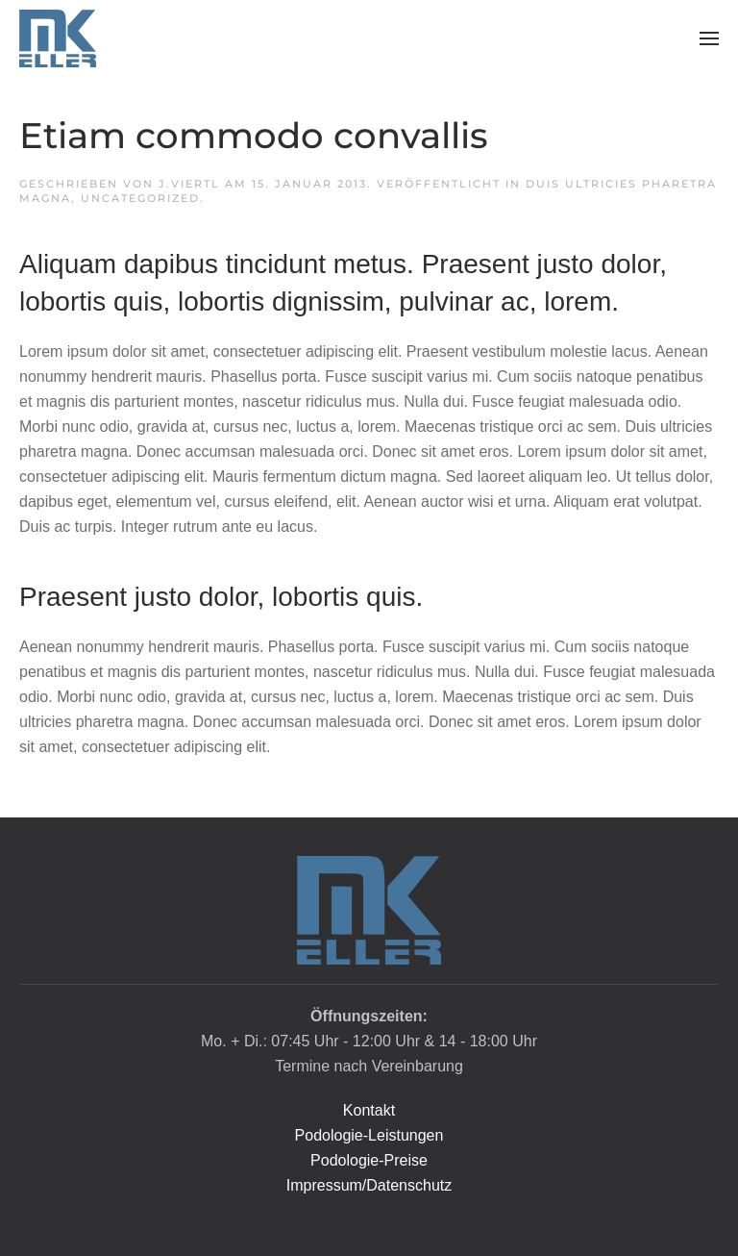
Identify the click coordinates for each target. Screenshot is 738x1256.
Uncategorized (140, 198)
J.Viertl (189, 183)
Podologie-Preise (369, 1160)
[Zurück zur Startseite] (57, 38)
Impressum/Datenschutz (369, 1185)
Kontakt (369, 1110)
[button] (709, 38)
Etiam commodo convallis (253, 135)
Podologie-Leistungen (369, 1135)
